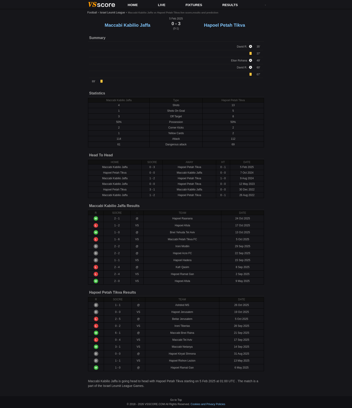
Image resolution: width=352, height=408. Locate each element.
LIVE (161, 5)
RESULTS (230, 5)
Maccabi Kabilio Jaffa (127, 25)
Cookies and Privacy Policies (208, 404)
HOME (133, 5)
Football (92, 12)
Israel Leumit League (112, 12)
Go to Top (176, 399)
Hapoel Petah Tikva (224, 25)
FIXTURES (193, 5)
